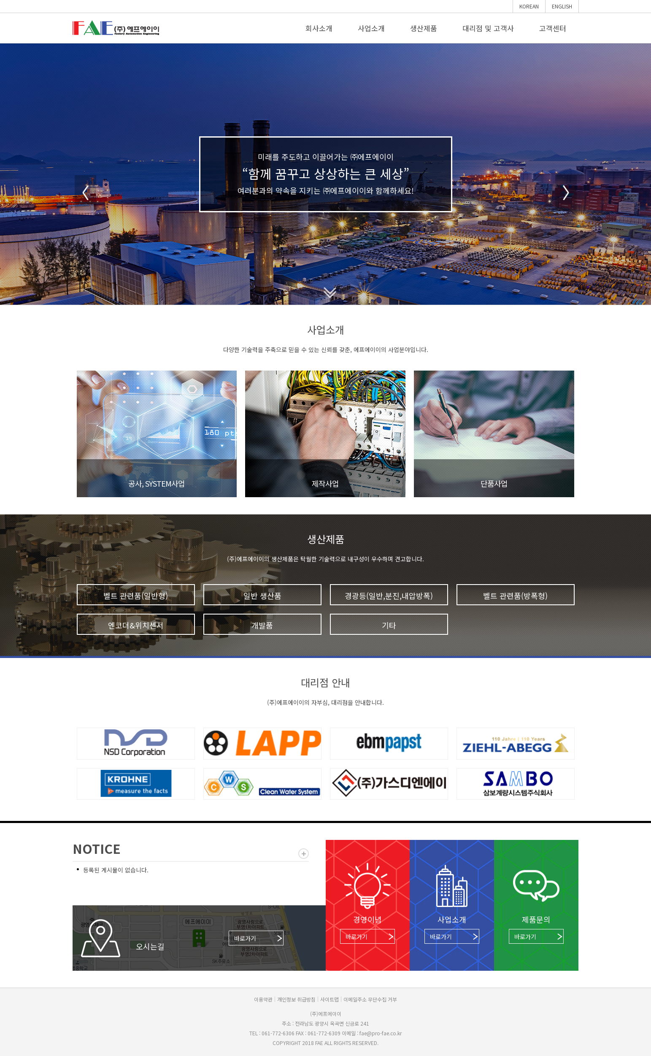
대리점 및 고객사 (488, 28)
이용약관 (263, 999)
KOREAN (529, 6)
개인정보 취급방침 (296, 999)
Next (566, 192)
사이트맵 (329, 999)
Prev (85, 192)
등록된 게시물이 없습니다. (116, 870)
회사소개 (318, 28)
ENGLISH (562, 6)
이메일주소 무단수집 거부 (370, 999)
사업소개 (371, 28)
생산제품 (423, 28)
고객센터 (552, 28)
